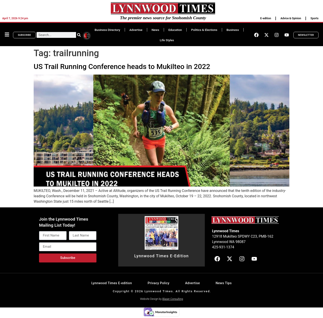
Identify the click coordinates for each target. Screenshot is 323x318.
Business (233, 30)
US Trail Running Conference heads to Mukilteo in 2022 (122, 66)
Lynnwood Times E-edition (111, 283)
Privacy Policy (158, 283)
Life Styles (167, 40)
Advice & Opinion (290, 18)
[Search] (79, 35)
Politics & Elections (204, 30)
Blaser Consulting (172, 299)
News (155, 30)
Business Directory (107, 30)
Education (175, 30)
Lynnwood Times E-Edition (161, 256)
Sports (314, 18)
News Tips (224, 283)
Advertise (135, 30)
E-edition (265, 18)
